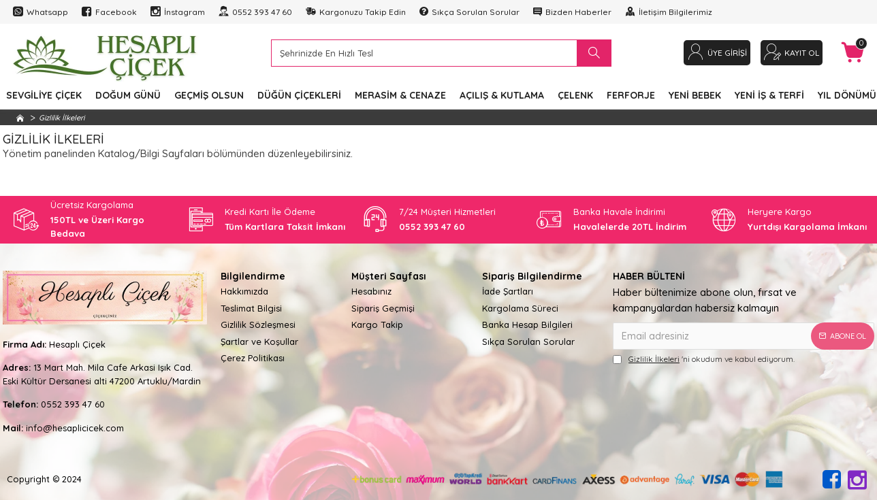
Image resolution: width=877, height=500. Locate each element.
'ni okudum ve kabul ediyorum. (704, 359)
